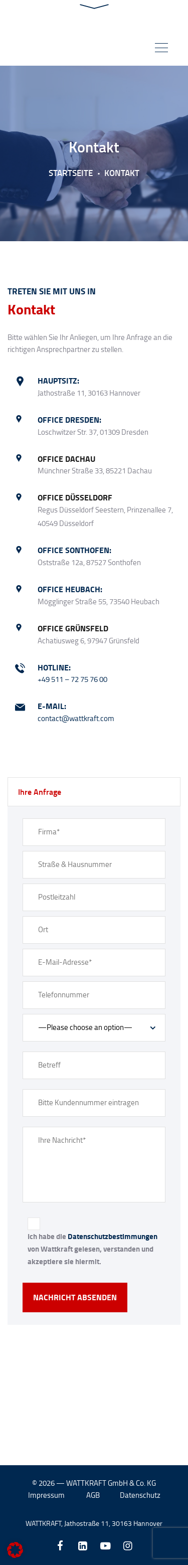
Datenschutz (140, 1495)
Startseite (71, 172)
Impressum (46, 1495)
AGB (93, 1495)
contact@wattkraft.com (76, 718)
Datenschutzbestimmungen (112, 1236)
